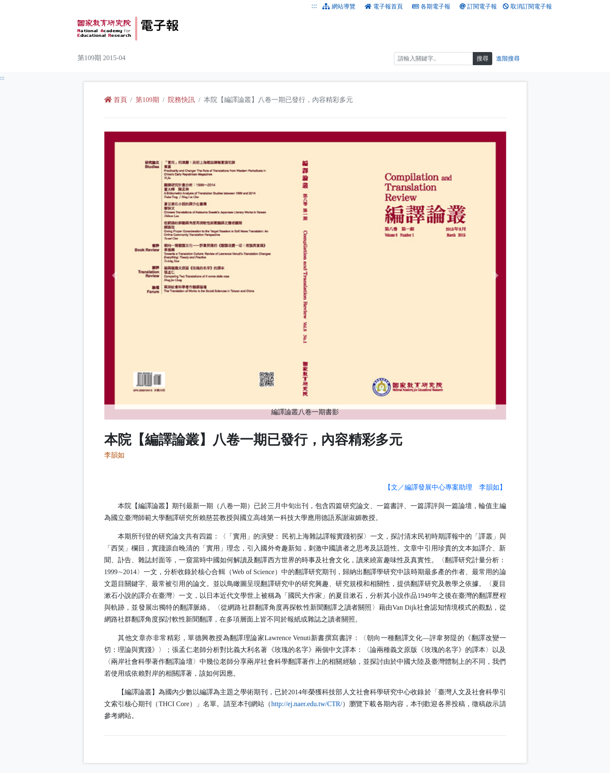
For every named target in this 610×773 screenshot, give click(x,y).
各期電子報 (431, 6)
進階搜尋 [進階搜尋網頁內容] (508, 58)
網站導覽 (338, 6)
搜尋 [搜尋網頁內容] (482, 58)
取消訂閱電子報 (527, 6)
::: (314, 5)
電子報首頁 (384, 6)
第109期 (147, 99)
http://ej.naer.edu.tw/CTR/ (306, 703)
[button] (134, 276)
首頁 (115, 99)
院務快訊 (181, 99)
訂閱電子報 (478, 6)
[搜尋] (433, 58)
